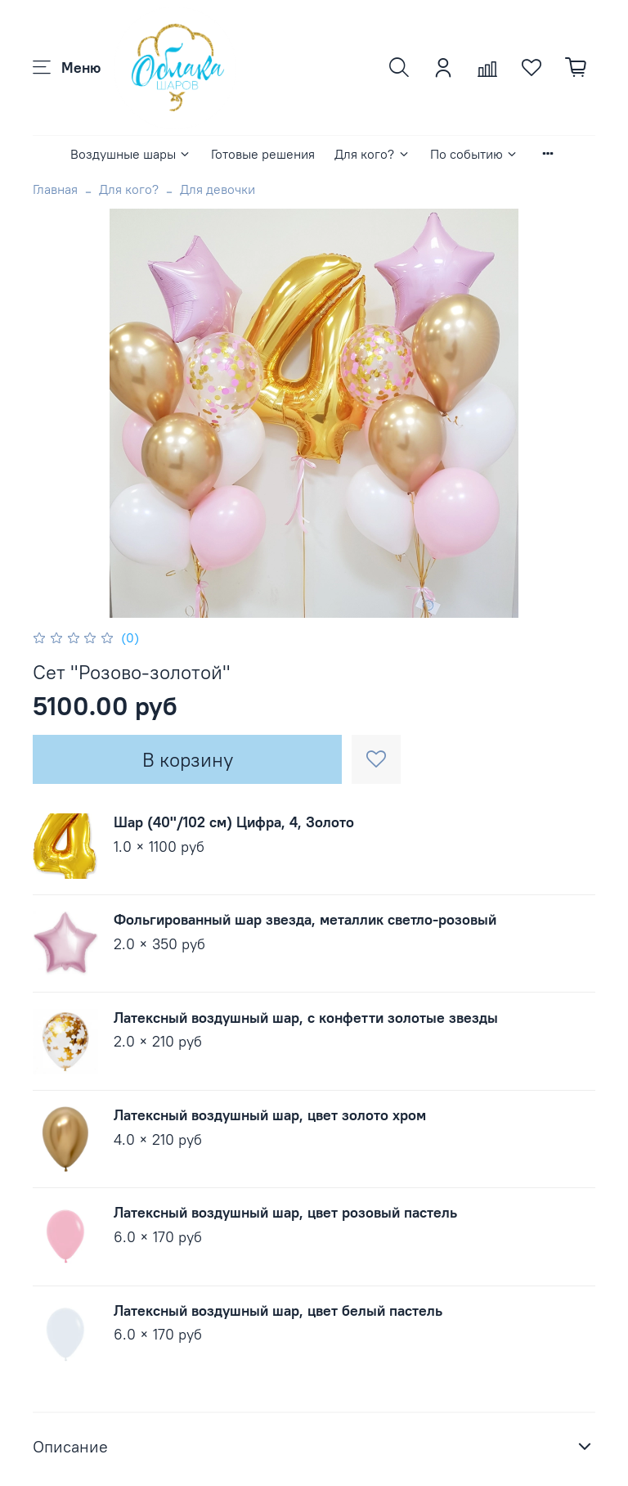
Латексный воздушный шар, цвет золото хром (270, 1114)
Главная (55, 189)
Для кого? (372, 154)
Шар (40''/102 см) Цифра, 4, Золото (234, 822)
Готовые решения (263, 154)
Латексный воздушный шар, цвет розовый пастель (285, 1212)
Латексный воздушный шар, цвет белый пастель (278, 1310)
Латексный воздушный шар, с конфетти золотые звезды (306, 1017)
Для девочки (217, 189)
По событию (474, 154)
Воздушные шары (130, 154)
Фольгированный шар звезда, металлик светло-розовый (305, 919)
